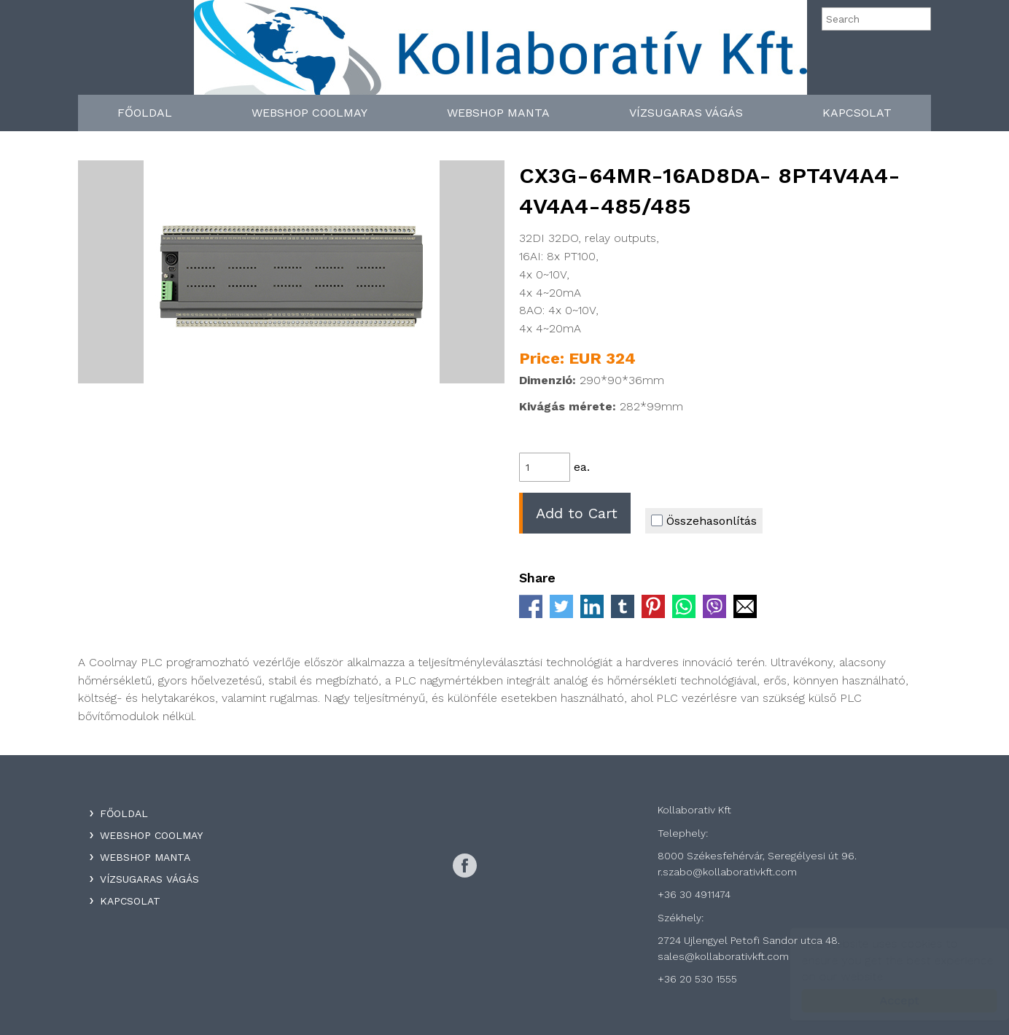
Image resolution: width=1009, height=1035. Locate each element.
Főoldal (144, 113)
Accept (885, 1000)
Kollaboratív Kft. (500, 52)
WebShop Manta (498, 113)
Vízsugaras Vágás (686, 113)
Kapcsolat (857, 113)
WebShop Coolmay (309, 113)
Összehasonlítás (704, 521)
